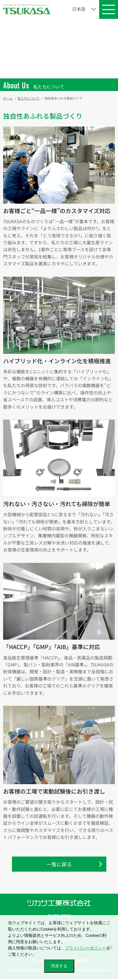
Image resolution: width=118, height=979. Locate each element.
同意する (59, 966)
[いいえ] (110, 947)
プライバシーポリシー (85, 948)
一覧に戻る (59, 864)
